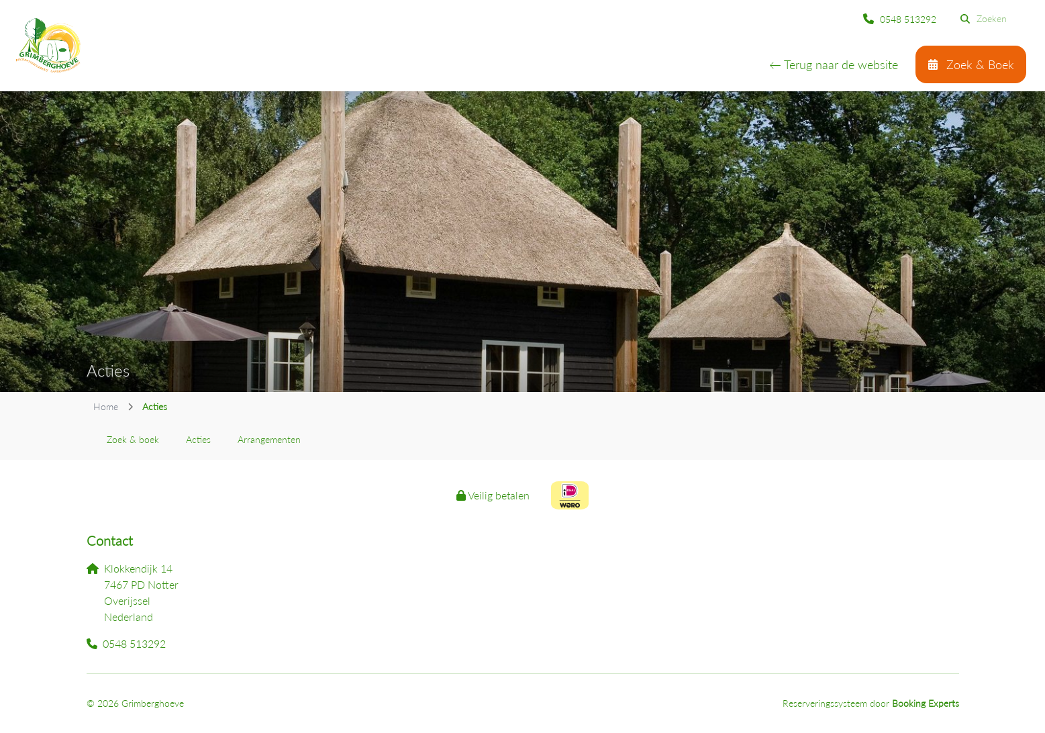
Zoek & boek (133, 439)
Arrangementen (269, 439)
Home (105, 406)
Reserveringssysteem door (871, 703)
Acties (198, 439)
